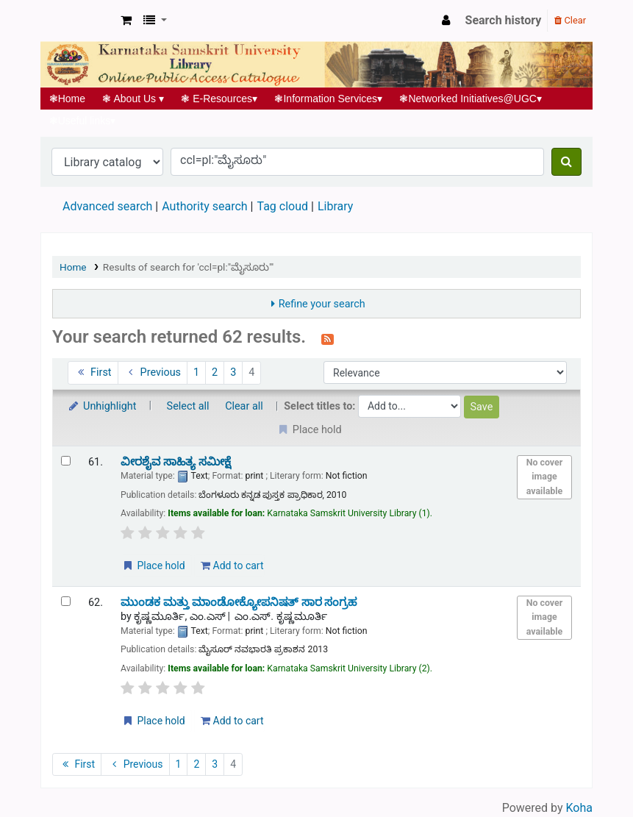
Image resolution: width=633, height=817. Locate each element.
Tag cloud (282, 206)
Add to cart (232, 565)
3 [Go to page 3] (233, 372)
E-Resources (219, 98)
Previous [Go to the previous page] (152, 372)
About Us (133, 98)
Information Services (328, 98)
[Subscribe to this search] (327, 338)
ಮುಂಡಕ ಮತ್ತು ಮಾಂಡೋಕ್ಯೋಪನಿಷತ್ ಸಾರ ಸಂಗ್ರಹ (239, 602)
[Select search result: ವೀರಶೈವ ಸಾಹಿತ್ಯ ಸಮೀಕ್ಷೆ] (66, 460)
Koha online (78, 20)
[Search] (566, 162)
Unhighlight (102, 406)
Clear (570, 20)
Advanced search (107, 206)
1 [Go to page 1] (196, 372)
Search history (503, 20)
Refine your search (322, 304)
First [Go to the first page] (93, 372)
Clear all (244, 406)
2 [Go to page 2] (215, 372)
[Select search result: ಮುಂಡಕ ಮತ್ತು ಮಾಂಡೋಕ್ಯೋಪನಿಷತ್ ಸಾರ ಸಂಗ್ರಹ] (66, 601)
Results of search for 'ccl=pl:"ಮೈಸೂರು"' (188, 267)
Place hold (153, 565)
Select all (188, 406)
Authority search (204, 206)
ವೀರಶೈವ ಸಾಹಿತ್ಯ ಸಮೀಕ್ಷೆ (176, 461)
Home (67, 98)
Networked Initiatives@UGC (471, 98)
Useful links (82, 120)
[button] (126, 20)
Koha (579, 808)
